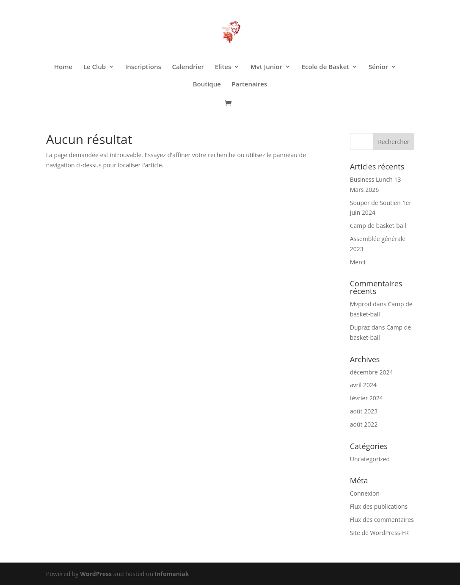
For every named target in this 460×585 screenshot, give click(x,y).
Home (63, 67)
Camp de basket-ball (378, 226)
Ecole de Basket (326, 67)
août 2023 (363, 411)
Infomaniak (172, 574)
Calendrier (188, 67)
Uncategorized (370, 459)
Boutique (207, 84)
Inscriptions (143, 67)
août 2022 (363, 424)
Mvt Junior (266, 67)
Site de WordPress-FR (379, 533)
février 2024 (366, 398)
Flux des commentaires (382, 520)
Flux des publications (379, 506)
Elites (223, 67)
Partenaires (249, 84)
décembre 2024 (371, 372)
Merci (357, 262)
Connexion (365, 493)
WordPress (96, 574)
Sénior (378, 67)
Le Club (94, 67)
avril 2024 (363, 385)
